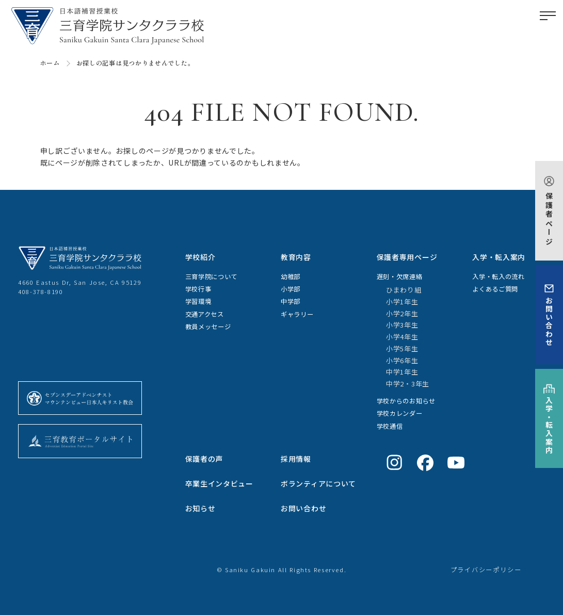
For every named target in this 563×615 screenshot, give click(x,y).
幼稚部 (290, 276)
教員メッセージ (208, 326)
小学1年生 (402, 301)
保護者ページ (549, 219)
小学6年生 (402, 360)
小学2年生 (402, 313)
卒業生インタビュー (219, 483)
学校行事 (198, 289)
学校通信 (390, 426)
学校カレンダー (400, 413)
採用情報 (296, 459)
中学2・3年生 (407, 384)
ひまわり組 (404, 290)
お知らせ (200, 508)
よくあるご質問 (495, 289)
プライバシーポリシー (486, 569)
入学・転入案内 (549, 425)
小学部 (290, 289)
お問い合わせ (549, 322)
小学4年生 (402, 337)
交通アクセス (204, 314)
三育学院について (211, 276)
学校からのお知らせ (406, 401)
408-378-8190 (40, 291)
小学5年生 (402, 348)
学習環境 (198, 301)
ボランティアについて (318, 483)
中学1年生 (402, 372)
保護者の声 (204, 459)
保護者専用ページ (407, 257)
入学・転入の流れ (498, 276)
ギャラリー (297, 314)
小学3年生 (402, 325)
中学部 (290, 301)
